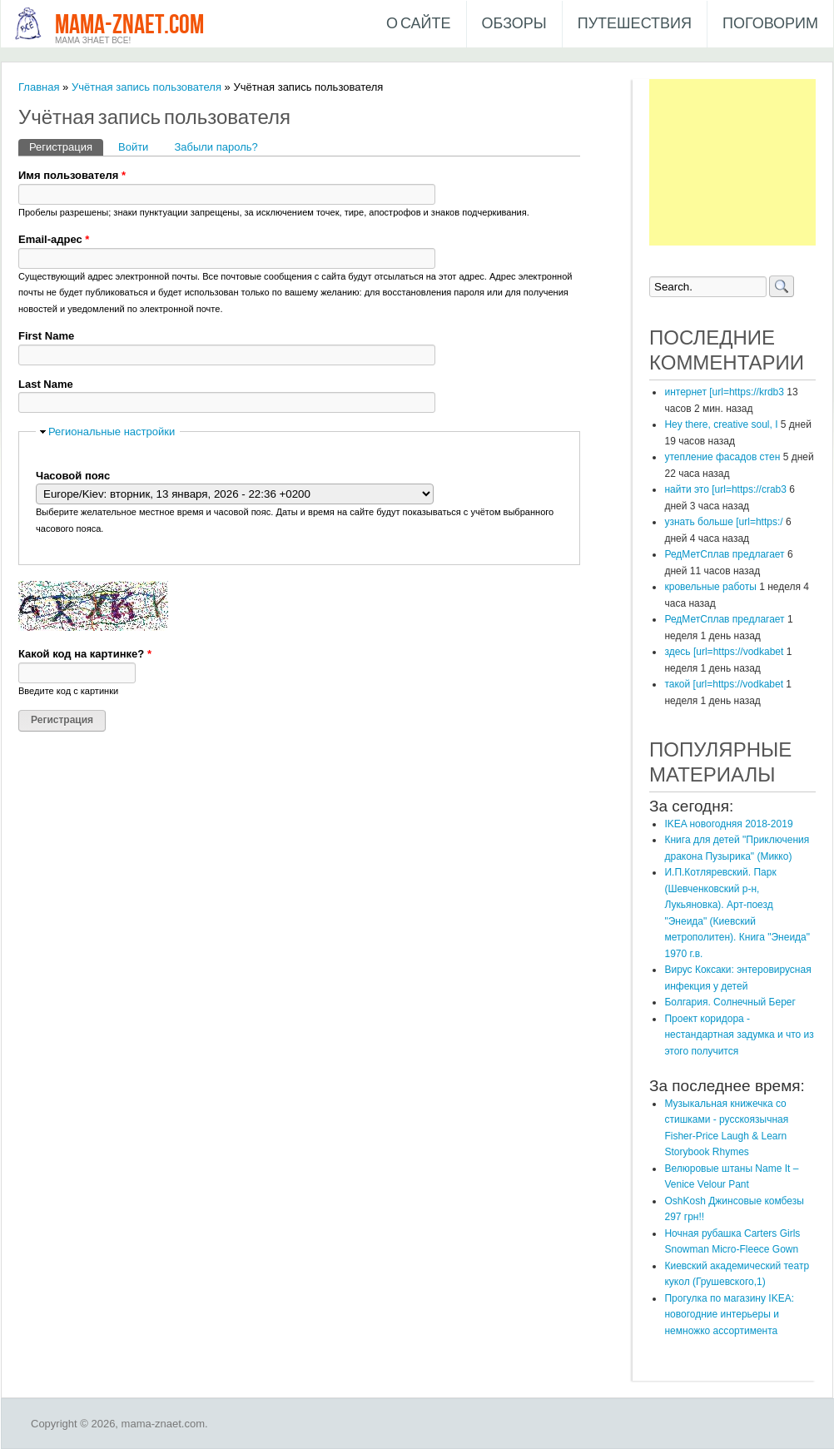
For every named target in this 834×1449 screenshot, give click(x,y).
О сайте (418, 23)
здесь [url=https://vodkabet (723, 652)
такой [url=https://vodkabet (723, 684)
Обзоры (514, 23)
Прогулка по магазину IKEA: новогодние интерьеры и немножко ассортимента (729, 1315)
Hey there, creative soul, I (720, 424)
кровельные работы (710, 587)
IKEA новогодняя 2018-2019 (728, 824)
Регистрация (66, 146)
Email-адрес (53, 239)
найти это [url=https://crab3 (725, 489)
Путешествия (635, 23)
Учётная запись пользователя (146, 87)
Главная (38, 87)
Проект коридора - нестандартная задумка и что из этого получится (738, 1035)
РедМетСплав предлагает (724, 554)
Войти (133, 147)
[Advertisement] (732, 162)
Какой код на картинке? (84, 654)
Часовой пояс (73, 475)
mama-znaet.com (129, 25)
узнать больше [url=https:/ (723, 522)
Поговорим (770, 23)
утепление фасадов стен (722, 457)
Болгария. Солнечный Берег (729, 1002)
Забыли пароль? (215, 147)
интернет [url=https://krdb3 (723, 392)
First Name (46, 336)
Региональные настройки (111, 431)
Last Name (45, 384)
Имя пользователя (72, 175)
